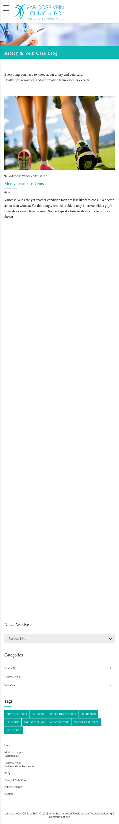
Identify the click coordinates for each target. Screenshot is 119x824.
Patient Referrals (13, 786)
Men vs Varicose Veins (24, 184)
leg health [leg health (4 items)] (88, 714)
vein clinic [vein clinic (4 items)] (14, 730)
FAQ (7, 773)
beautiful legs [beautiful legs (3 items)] (17, 714)
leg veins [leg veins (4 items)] (13, 722)
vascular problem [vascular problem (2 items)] (86, 722)
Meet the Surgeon (14, 752)
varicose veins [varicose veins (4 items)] (59, 722)
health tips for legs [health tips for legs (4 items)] (62, 714)
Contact (8, 793)
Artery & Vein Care (15, 780)
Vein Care (40, 177)
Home (7, 745)
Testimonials (11, 755)
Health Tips (10, 668)
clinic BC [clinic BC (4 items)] (38, 714)
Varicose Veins (19, 177)
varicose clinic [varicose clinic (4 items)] (34, 722)
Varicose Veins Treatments (19, 766)
